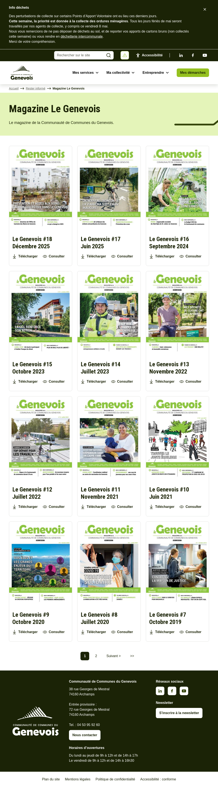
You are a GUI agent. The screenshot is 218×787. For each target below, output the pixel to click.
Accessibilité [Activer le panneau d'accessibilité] (152, 55)
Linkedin (181, 55)
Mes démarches (193, 72)
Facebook (193, 55)
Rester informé (35, 88)
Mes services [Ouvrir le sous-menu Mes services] (83, 72)
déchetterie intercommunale (82, 36)
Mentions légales (77, 779)
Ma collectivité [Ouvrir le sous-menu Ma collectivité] (118, 72)
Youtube (205, 55)
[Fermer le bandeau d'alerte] (205, 9)
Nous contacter (84, 735)
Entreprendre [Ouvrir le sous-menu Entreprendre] (153, 72)
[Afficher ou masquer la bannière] (124, 55)
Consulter (57, 256)
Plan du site (51, 779)
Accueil (14, 88)
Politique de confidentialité (115, 779)
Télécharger (28, 256)
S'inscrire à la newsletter (179, 713)
